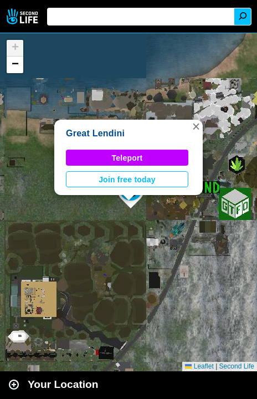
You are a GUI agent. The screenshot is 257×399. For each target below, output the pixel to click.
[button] (196, 126)
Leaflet (199, 366)
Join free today (127, 179)
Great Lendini (95, 133)
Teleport (127, 158)
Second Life (24, 16)
